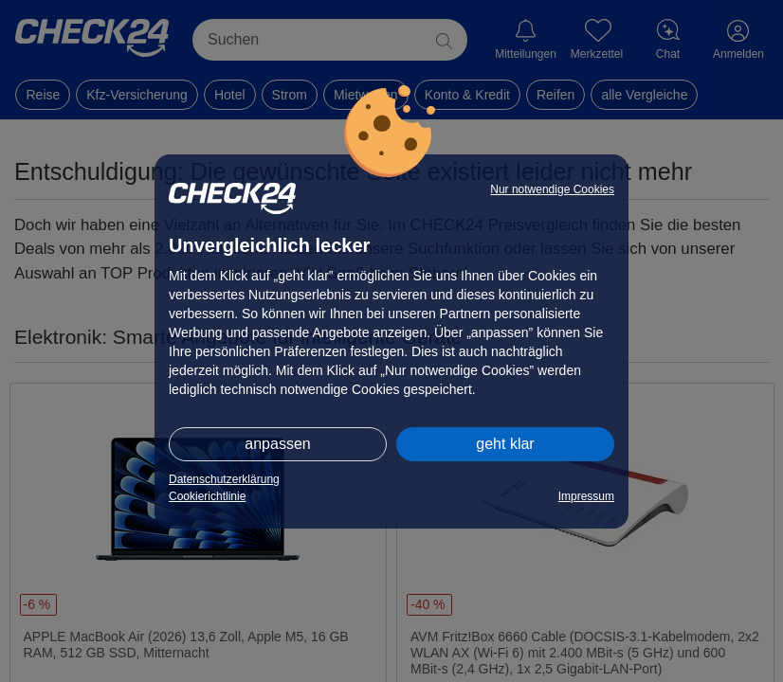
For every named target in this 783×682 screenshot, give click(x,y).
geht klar (505, 444)
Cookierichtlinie (207, 496)
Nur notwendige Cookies (552, 189)
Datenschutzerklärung (224, 479)
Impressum (586, 496)
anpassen (277, 444)
